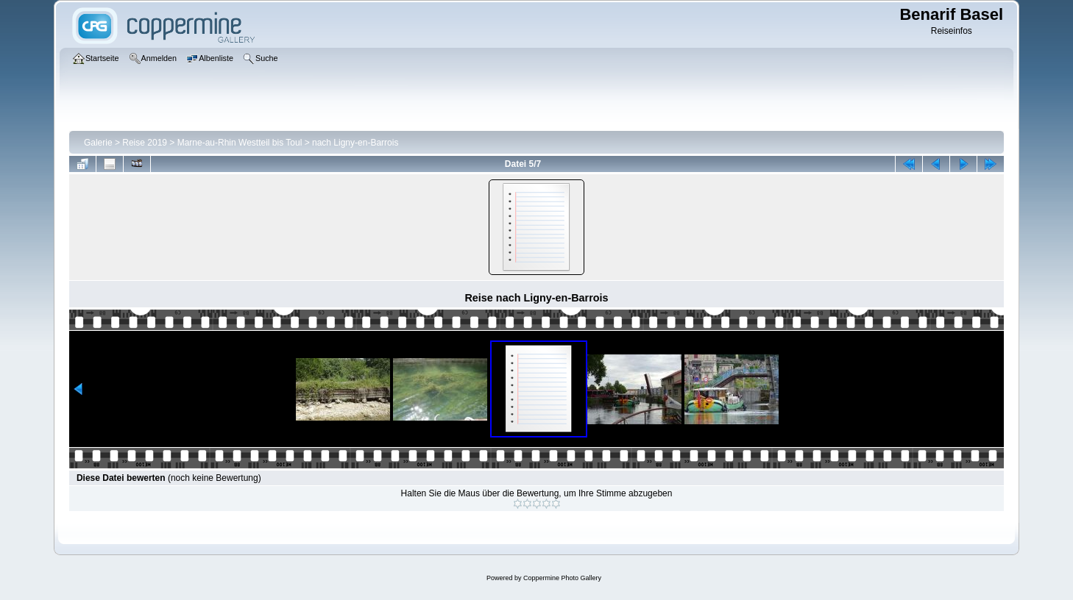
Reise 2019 (144, 143)
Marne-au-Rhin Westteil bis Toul (239, 143)
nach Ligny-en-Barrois (355, 143)
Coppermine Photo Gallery (562, 578)
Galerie (98, 143)
